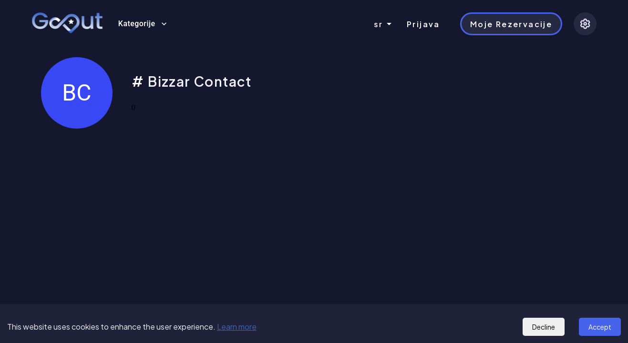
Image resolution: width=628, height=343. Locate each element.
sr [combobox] (378, 24)
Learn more (237, 327)
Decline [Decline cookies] (543, 327)
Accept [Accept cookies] (599, 327)
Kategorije (142, 23)
